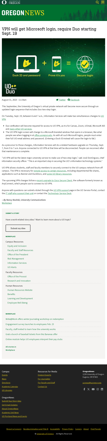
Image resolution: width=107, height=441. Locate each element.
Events (5, 375)
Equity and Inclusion (17, 246)
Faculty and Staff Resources (20, 250)
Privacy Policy (67, 429)
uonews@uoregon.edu (92, 382)
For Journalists (44, 379)
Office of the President (18, 254)
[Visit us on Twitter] (88, 389)
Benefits (11, 294)
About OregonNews (10, 408)
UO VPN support (61, 190)
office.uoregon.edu (43, 135)
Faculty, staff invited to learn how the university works (31, 329)
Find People (96, 429)
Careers (78, 429)
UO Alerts (12, 267)
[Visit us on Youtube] (93, 389)
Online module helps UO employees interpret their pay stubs (34, 339)
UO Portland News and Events (14, 416)
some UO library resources (59, 174)
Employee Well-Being (18, 302)
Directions (6, 382)
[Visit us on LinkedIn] (102, 389)
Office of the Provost (17, 276)
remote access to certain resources (50, 170)
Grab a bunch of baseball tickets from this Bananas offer (31, 334)
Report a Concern (13, 429)
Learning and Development (20, 298)
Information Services (17, 263)
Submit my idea (18, 228)
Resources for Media (47, 371)
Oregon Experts (44, 375)
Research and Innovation (19, 280)
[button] (53, 95)
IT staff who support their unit (20, 193)
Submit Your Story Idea (11, 401)
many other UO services (21, 129)
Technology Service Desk (59, 193)
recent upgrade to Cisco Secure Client (54, 180)
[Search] (97, 2)
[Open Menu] (103, 2)
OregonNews (8, 397)
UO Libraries (7, 390)
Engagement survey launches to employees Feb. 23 (30, 324)
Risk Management (16, 258)
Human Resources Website (20, 290)
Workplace (7, 203)
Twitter (61, 99)
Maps (4, 379)
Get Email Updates (10, 405)
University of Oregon (45, 433)
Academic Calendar (10, 386)
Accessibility (55, 429)
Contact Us (42, 386)
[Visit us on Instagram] (98, 389)
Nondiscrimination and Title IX (35, 429)
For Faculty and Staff (46, 382)
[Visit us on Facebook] (84, 389)
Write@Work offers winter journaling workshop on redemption (35, 319)
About (86, 429)
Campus (5, 371)
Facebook (73, 99)
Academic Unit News (10, 412)
